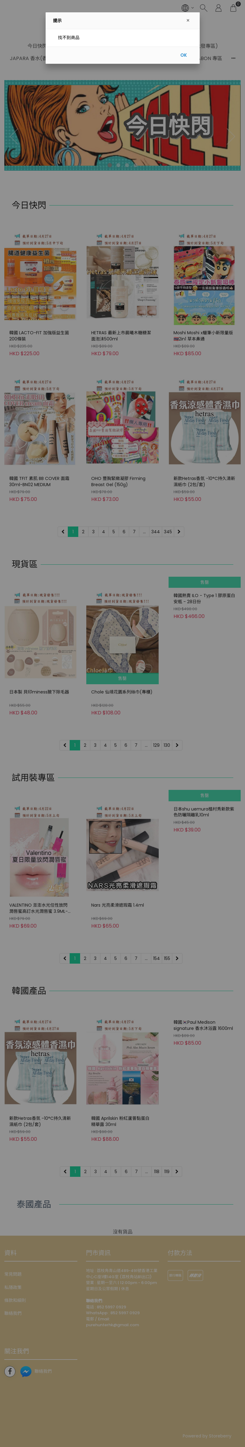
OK (183, 55)
